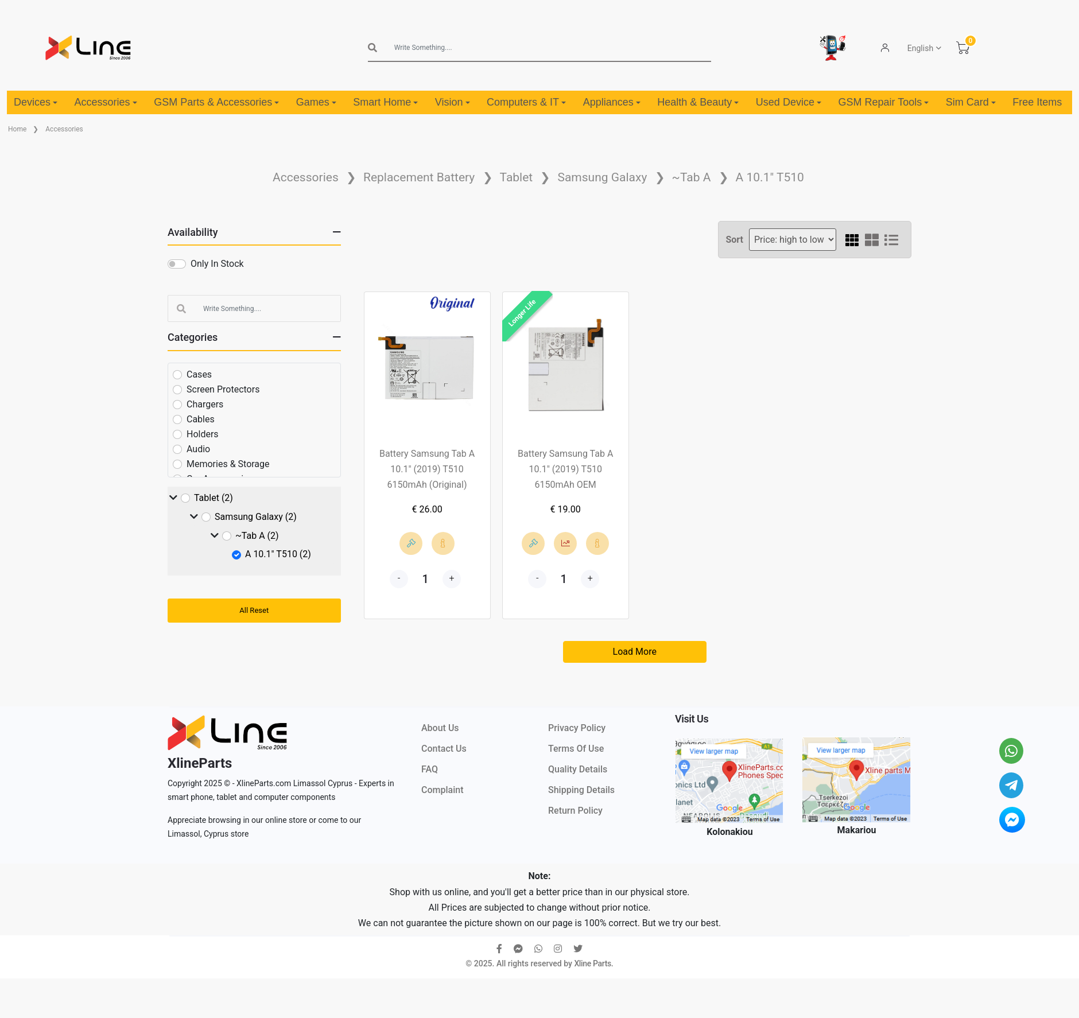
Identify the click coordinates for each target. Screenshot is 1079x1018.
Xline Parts (592, 963)
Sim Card (971, 102)
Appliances (612, 102)
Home (17, 129)
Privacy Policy (577, 727)
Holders (203, 434)
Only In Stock (217, 263)
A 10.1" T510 (770, 177)
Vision (452, 102)
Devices (35, 102)
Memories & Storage (228, 464)
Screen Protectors (223, 389)
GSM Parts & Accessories (216, 102)
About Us (440, 727)
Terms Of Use (576, 748)
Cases (199, 374)
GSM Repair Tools (883, 102)
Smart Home (385, 102)
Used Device (788, 102)
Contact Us (444, 748)
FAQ (429, 769)
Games (316, 102)
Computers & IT (526, 102)
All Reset (254, 610)
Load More (635, 651)
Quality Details (577, 769)
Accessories (106, 102)
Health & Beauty (698, 102)
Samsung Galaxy (602, 177)
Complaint (442, 789)
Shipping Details (581, 789)
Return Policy (575, 810)
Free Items (1037, 102)
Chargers (205, 404)
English (920, 48)
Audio (198, 449)
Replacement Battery (419, 177)
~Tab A (691, 177)
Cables (201, 419)
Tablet (516, 177)
